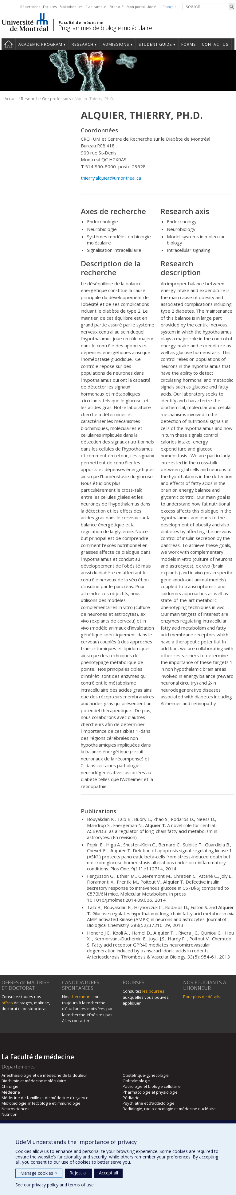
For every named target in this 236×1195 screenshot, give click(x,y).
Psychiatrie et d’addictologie (149, 1103)
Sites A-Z (116, 6)
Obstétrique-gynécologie (146, 1075)
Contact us (215, 44)
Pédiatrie (131, 1097)
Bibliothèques (71, 6)
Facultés (50, 6)
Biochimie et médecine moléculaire (34, 1081)
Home (8, 44)
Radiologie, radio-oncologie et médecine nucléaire (169, 1108)
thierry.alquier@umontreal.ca (111, 178)
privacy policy (45, 1185)
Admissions (116, 44)
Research (82, 44)
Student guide (155, 44)
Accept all (108, 1173)
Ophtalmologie (136, 1081)
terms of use (81, 1185)
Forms (188, 44)
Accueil (11, 98)
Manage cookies (38, 1173)
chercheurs (81, 996)
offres (7, 1003)
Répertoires (30, 6)
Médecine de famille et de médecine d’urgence (45, 1097)
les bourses (153, 991)
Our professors (56, 98)
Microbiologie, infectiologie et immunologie (41, 1103)
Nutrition (10, 1114)
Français (169, 6)
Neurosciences (16, 1108)
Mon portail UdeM (141, 6)
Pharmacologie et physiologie (150, 1092)
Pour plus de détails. (202, 996)
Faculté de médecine (81, 22)
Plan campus (95, 6)
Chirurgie (10, 1086)
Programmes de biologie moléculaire (105, 28)
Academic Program (40, 44)
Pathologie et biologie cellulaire (152, 1086)
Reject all (78, 1173)
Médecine (11, 1092)
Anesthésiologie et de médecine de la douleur (44, 1075)
